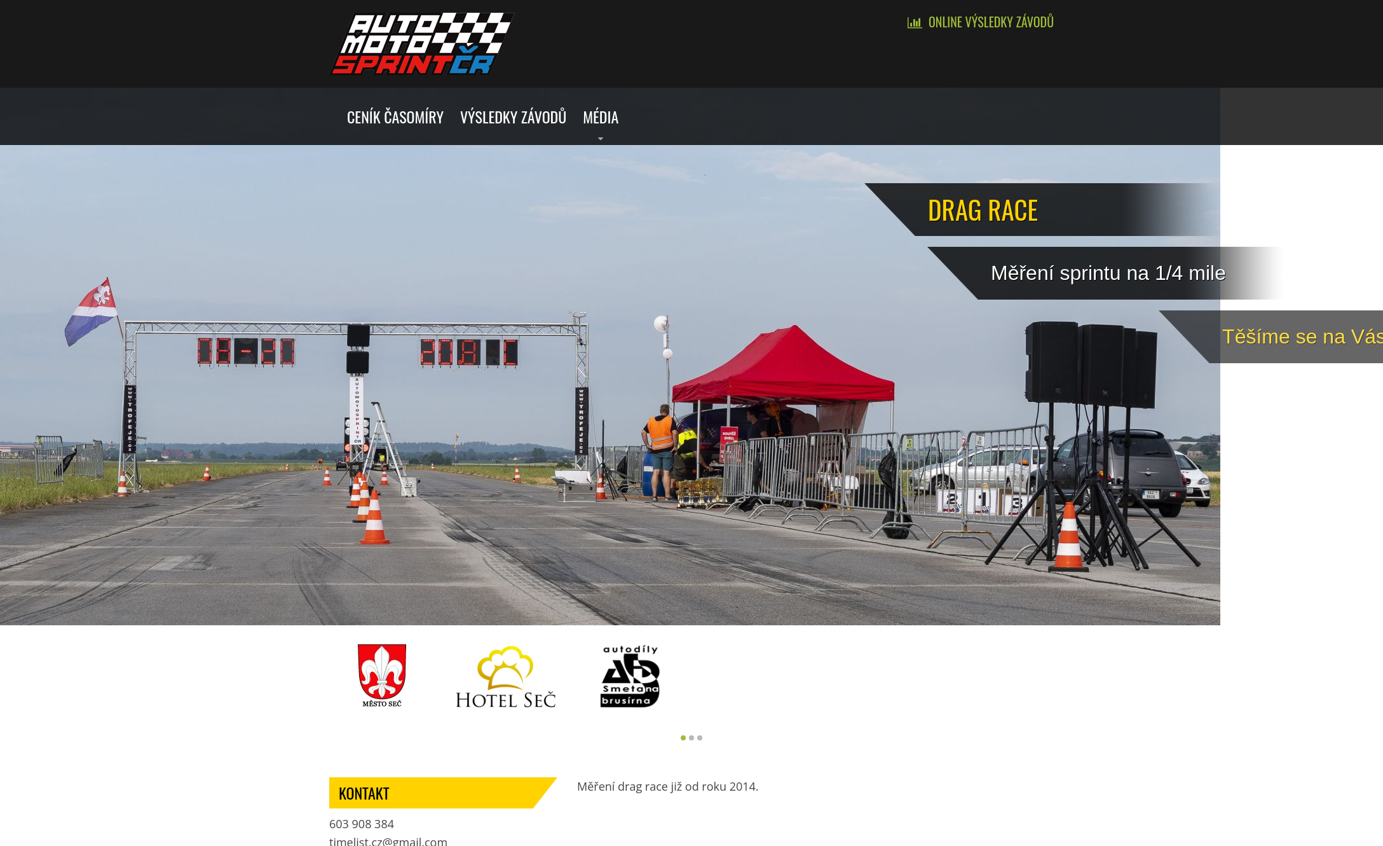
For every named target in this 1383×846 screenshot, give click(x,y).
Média (600, 116)
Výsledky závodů (513, 116)
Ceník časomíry (395, 116)
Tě (1288, 336)
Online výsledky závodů (991, 21)
